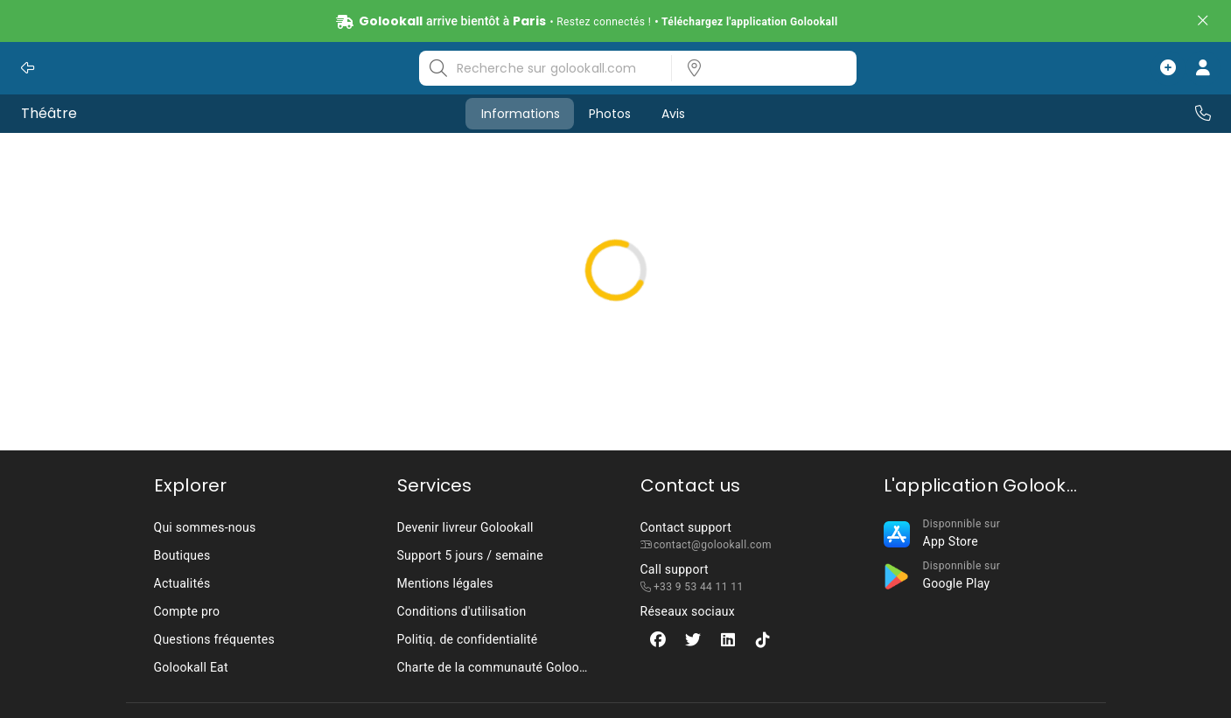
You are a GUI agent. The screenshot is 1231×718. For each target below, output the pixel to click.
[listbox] (758, 68)
